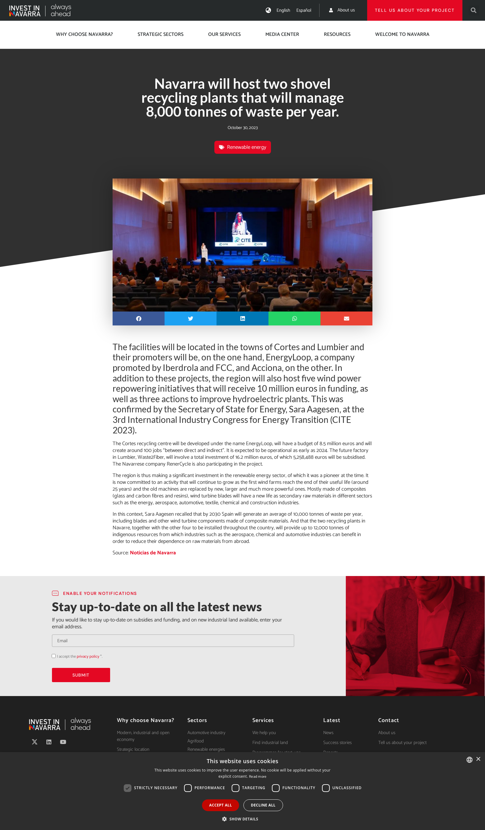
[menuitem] (283, 10)
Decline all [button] (263, 805)
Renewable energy (246, 147)
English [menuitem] (283, 10)
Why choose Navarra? (84, 34)
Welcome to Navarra (402, 34)
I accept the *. (79, 656)
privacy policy (88, 656)
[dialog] (242, 791)
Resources (337, 34)
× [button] (478, 759)
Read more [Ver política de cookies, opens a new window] (258, 777)
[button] (474, 10)
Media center (282, 34)
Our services (224, 34)
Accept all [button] (220, 805)
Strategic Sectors (160, 34)
